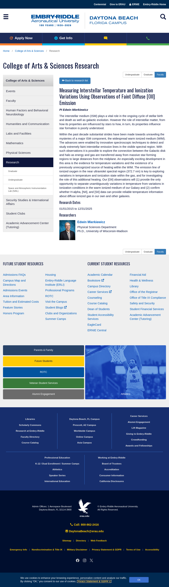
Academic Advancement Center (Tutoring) (27, 225)
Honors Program (13, 313)
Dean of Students (98, 309)
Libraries (30, 419)
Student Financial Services (147, 309)
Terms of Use (133, 549)
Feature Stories (13, 307)
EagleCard (94, 324)
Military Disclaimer (77, 549)
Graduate (12, 171)
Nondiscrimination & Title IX (47, 549)
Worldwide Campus (84, 431)
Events (10, 91)
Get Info (63, 38)
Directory (81, 540)
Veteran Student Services (43, 383)
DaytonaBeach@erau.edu (84, 531)
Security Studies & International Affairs (27, 202)
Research (12, 162)
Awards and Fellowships (138, 445)
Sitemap (66, 540)
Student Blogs (56, 307)
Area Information (13, 296)
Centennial (100, 4)
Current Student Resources (108, 264)
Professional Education (57, 457)
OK (139, 580)
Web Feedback (99, 540)
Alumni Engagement (43, 394)
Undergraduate (15, 180)
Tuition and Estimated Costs (21, 301)
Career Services (99, 292)
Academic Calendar (100, 274)
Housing (50, 274)
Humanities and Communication (27, 124)
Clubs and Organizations (61, 313)
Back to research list (75, 80)
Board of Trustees (111, 463)
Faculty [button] (160, 74)
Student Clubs (15, 213)
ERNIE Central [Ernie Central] (96, 330)
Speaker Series (57, 475)
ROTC (49, 296)
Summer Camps (55, 318)
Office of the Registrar (144, 292)
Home (6, 51)
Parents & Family (43, 350)
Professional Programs (60, 290)
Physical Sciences (18, 152)
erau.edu (84, 508)
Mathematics (14, 143)
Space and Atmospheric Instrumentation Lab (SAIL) (27, 189)
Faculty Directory (30, 437)
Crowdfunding (139, 439)
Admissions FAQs (14, 274)
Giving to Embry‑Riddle (139, 434)
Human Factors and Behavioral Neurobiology (27, 112)
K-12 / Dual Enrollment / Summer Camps (57, 463)
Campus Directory (98, 286)
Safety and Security (142, 303)
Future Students (44, 361)
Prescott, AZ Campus (84, 425)
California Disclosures (111, 481)
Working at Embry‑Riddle (111, 457)
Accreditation (111, 469)
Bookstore (95, 280)
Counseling (94, 297)
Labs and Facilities (18, 133)
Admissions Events (15, 290)
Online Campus (84, 437)
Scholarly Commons (30, 425)
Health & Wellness (141, 280)
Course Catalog (97, 303)
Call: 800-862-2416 (84, 524)
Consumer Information (111, 475)
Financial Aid (138, 274)
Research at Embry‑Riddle (30, 431)
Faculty (11, 100)
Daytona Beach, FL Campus (84, 419)
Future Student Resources (23, 264)
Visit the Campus (56, 301)
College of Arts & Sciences (29, 51)
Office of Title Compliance (148, 297)
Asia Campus (84, 442)
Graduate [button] (148, 74)
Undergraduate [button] (132, 74)
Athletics (57, 469)
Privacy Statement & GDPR (94, 581)
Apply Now (21, 38)
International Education (57, 481)
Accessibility (152, 549)
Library (134, 286)
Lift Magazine (139, 428)
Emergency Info (18, 549)
